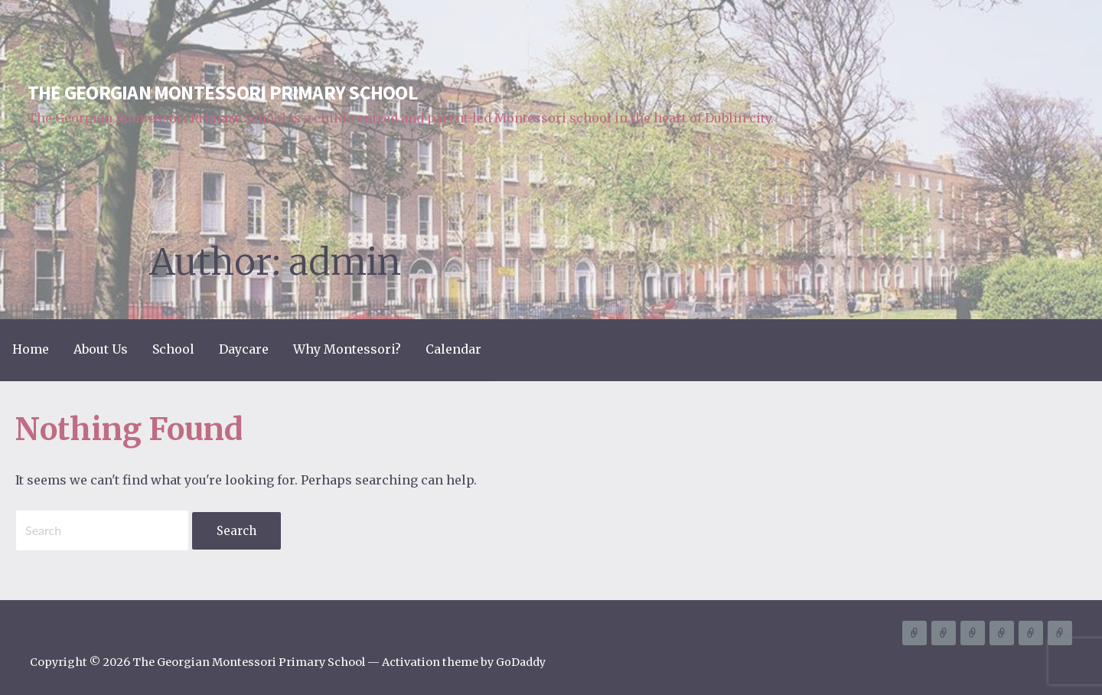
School (173, 349)
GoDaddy (521, 662)
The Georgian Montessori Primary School (222, 92)
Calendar (453, 349)
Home (30, 349)
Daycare (244, 349)
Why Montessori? (347, 349)
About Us (100, 349)
